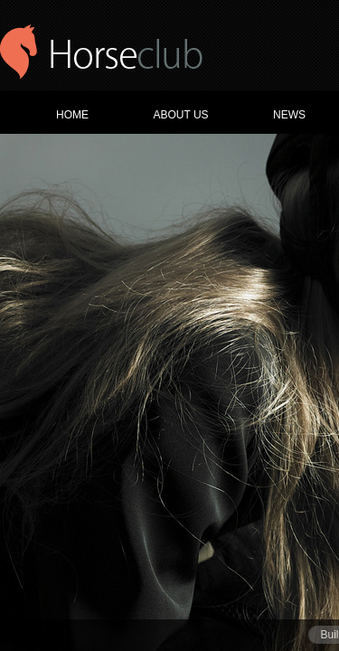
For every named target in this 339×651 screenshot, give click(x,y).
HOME (72, 114)
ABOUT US (180, 114)
